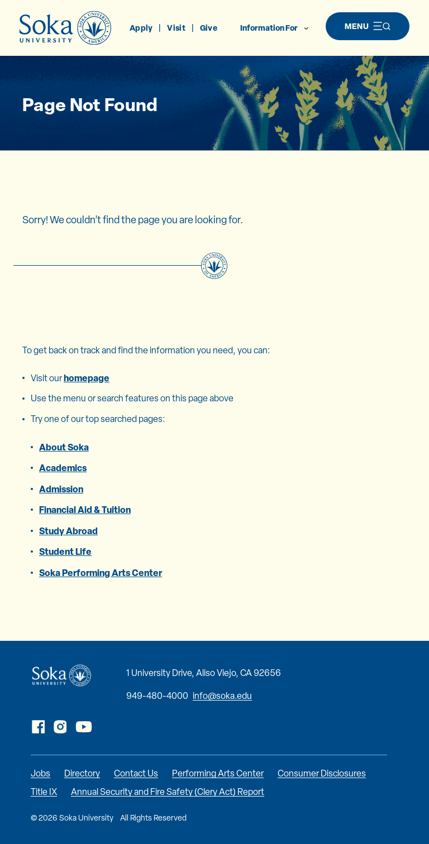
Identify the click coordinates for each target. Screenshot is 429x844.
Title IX (44, 792)
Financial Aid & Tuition (85, 509)
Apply (141, 27)
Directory (82, 773)
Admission (61, 489)
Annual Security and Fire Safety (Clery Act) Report (167, 792)
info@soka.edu (222, 696)
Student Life (65, 551)
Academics (63, 468)
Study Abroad (68, 531)
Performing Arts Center (218, 773)
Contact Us (136, 773)
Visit (176, 27)
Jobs (40, 773)
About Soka (64, 447)
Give (208, 27)
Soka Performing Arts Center (100, 573)
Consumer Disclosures (322, 773)
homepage (86, 378)
